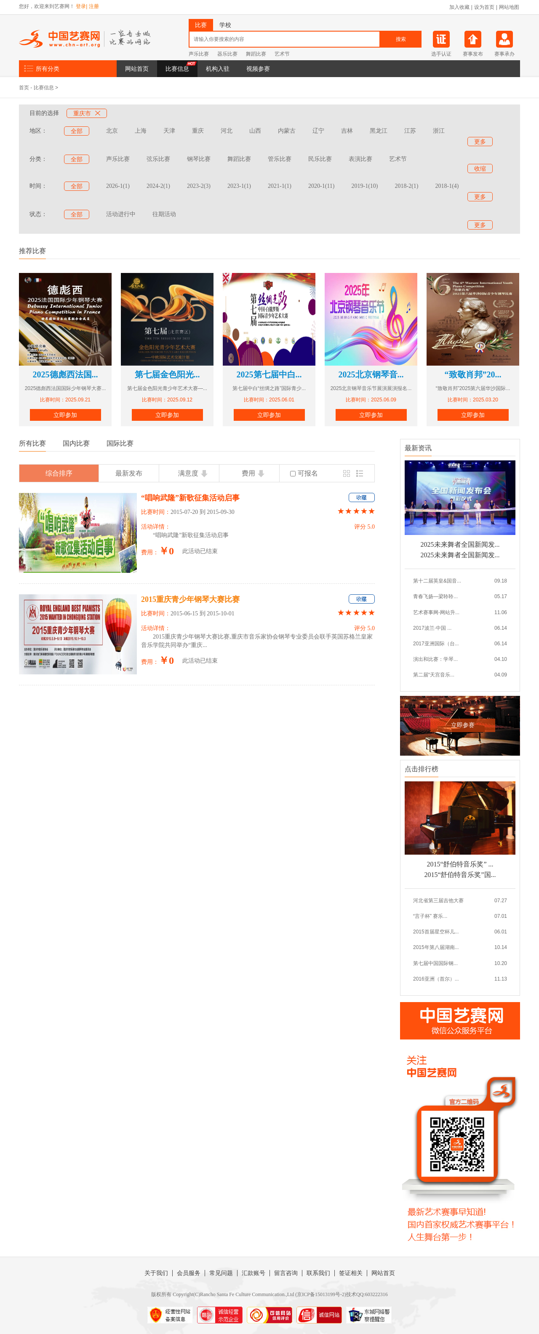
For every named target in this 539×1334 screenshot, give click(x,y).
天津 (169, 131)
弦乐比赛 (158, 159)
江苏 (410, 131)
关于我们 (156, 1273)
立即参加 (65, 415)
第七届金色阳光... (167, 374)
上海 (141, 131)
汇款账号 (253, 1273)
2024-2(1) (158, 186)
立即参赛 (463, 725)
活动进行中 (121, 214)
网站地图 (509, 7)
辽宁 (318, 131)
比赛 (201, 24)
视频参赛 (258, 68)
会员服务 (188, 1273)
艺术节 (282, 54)
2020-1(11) (321, 186)
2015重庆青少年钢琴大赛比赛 (190, 599)
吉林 (347, 131)
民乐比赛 (320, 159)
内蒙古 (287, 131)
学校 (225, 24)
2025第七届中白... (269, 374)
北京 (112, 131)
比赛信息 (177, 68)
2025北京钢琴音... (371, 374)
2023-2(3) (199, 186)
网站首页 (137, 68)
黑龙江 (378, 131)
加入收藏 (459, 7)
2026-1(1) (118, 186)
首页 (24, 88)
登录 (81, 6)
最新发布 (128, 473)
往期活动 (164, 214)
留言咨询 (286, 1273)
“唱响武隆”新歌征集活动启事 (190, 498)
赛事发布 (473, 54)
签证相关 (351, 1273)
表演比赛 (360, 159)
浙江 (439, 131)
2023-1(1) (239, 186)
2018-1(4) (447, 186)
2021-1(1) (279, 186)
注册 (94, 6)
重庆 (198, 131)
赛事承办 (504, 54)
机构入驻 (217, 68)
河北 (226, 131)
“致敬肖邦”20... (473, 374)
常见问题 (221, 1273)
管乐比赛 (279, 159)
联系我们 (318, 1273)
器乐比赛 (227, 54)
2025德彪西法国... (65, 374)
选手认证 (441, 54)
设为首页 (484, 7)
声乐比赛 (199, 54)
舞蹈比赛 (256, 54)
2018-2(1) (406, 186)
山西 (255, 131)
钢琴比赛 (199, 159)
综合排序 (58, 473)
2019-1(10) (364, 186)
